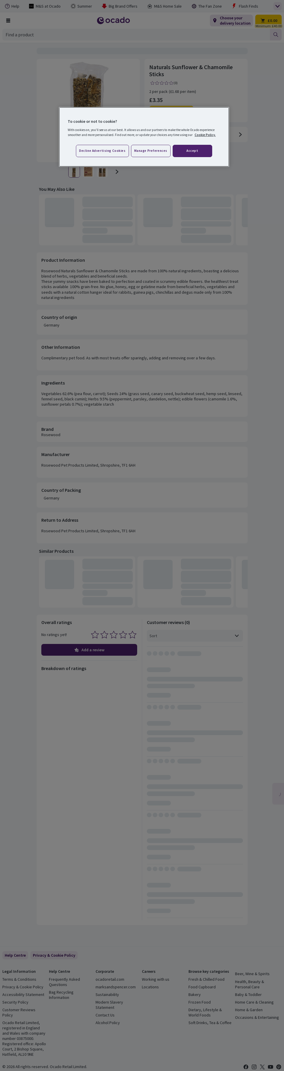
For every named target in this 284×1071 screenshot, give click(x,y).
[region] (144, 137)
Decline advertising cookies (102, 151)
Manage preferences (150, 151)
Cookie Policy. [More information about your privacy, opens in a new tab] (205, 135)
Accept (192, 151)
